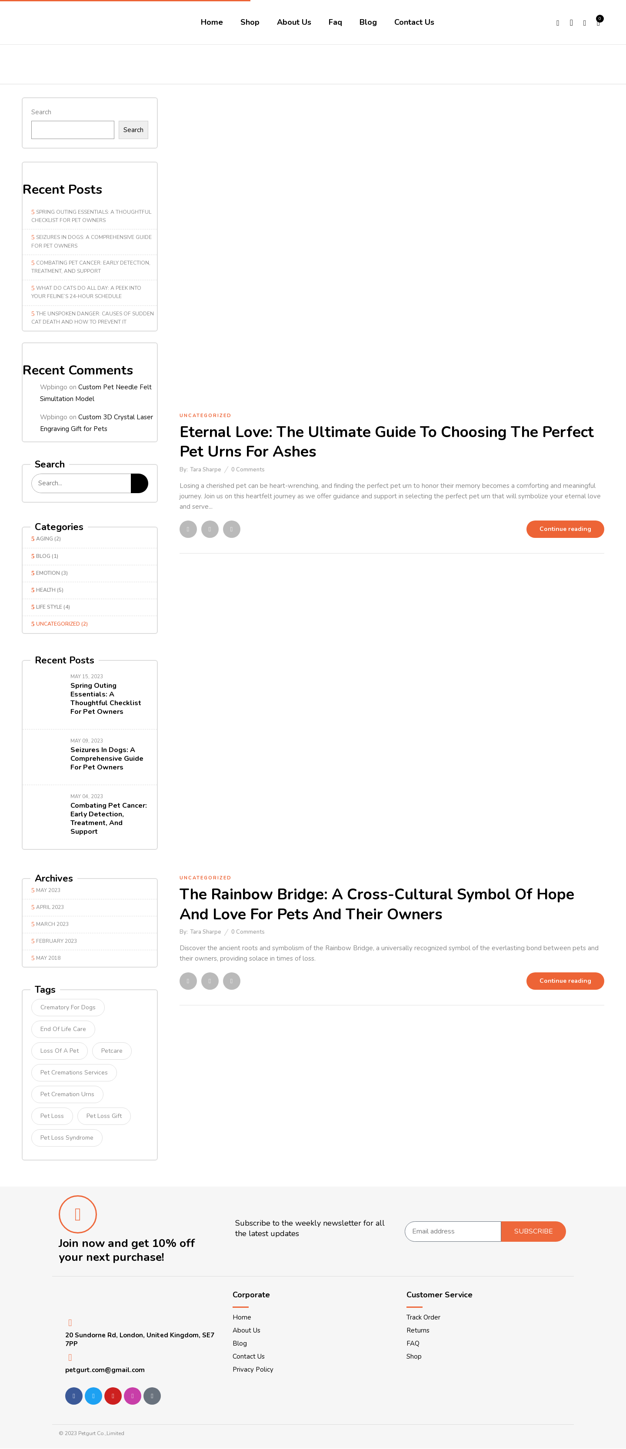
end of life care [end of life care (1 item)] (63, 1029)
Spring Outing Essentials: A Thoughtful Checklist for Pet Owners (105, 698)
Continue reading (565, 529)
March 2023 (52, 924)
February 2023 (56, 941)
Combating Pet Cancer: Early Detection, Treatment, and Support (108, 818)
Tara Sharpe (205, 470)
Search (41, 112)
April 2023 (50, 907)
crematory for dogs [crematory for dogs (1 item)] (68, 1007)
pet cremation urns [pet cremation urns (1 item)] (67, 1094)
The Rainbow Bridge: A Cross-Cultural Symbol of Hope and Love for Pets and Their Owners (377, 904)
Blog (43, 556)
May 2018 (48, 958)
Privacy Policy (253, 1369)
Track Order (423, 1317)
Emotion (48, 573)
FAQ (413, 1343)
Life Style (49, 606)
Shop (414, 1356)
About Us (246, 1330)
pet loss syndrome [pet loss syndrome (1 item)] (66, 1138)
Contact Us (249, 1356)
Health (46, 590)
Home (242, 1317)
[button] (599, 22)
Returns (418, 1330)
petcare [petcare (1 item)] (112, 1051)
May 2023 (48, 890)
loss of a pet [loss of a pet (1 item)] (59, 1051)
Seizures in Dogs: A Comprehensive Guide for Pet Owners (106, 758)
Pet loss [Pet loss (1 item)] (52, 1116)
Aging (44, 538)
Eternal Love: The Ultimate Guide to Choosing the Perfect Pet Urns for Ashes (387, 442)
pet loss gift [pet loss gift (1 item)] (104, 1116)
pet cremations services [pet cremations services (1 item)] (74, 1072)
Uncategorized (58, 623)
